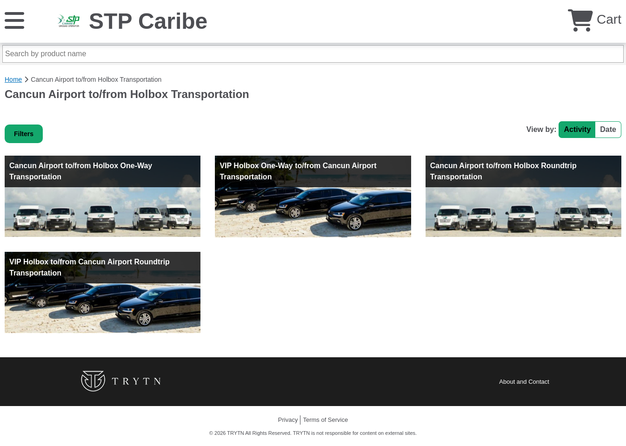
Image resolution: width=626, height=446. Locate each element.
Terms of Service (325, 419)
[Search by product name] (313, 54)
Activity (577, 129)
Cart (594, 19)
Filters (23, 134)
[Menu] (14, 20)
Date (608, 129)
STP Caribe (148, 21)
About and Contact (524, 381)
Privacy (288, 419)
